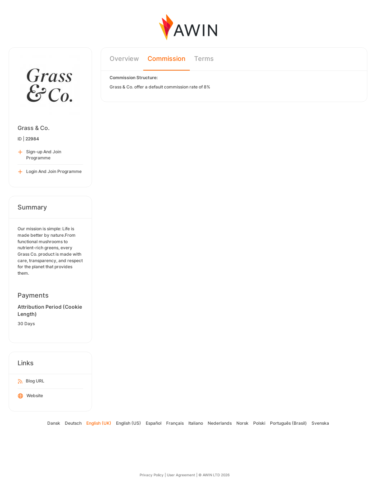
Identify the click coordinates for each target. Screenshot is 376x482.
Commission (166, 58)
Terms (204, 58)
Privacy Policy (152, 475)
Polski (259, 423)
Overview (124, 58)
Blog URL (31, 381)
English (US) (128, 423)
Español (154, 423)
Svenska (320, 423)
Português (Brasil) (288, 423)
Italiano (195, 423)
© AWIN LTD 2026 (214, 475)
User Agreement (181, 475)
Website (30, 396)
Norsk (242, 423)
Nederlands (220, 423)
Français (175, 423)
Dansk (53, 423)
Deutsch (73, 423)
